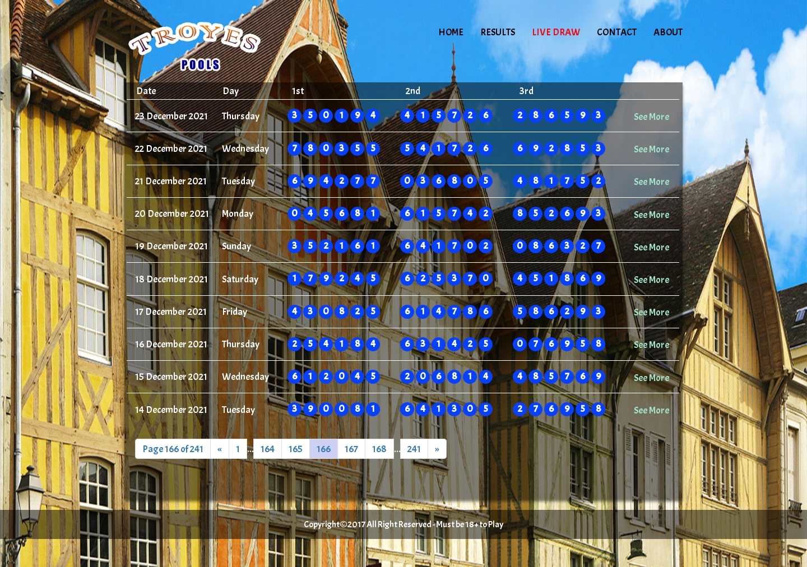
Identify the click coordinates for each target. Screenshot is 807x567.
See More (651, 116)
